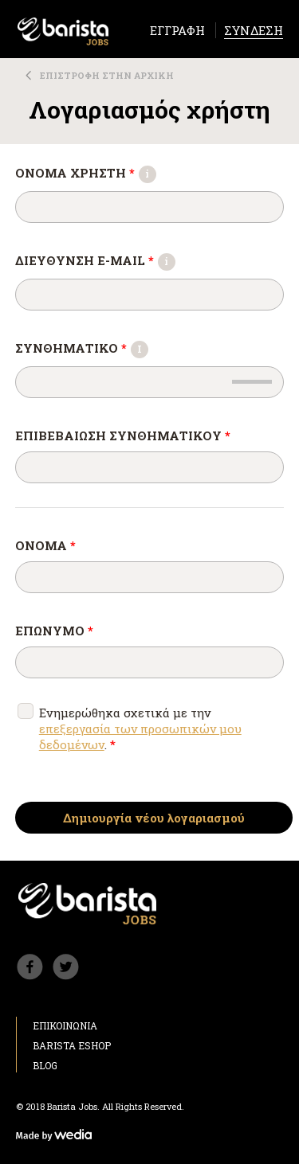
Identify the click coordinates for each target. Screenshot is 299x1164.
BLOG (45, 1065)
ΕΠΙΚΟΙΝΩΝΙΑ (65, 1025)
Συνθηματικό (83, 348)
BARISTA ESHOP (72, 1045)
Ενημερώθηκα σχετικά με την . (140, 728)
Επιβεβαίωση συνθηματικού (122, 435)
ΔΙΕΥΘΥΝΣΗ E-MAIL (97, 260)
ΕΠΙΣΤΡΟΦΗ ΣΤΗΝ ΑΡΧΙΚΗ (107, 75)
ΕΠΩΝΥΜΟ (54, 631)
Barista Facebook (30, 967)
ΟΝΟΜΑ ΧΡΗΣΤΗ (87, 173)
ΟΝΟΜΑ (45, 545)
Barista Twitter (66, 967)
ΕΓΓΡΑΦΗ (177, 30)
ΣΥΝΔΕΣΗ (253, 30)
